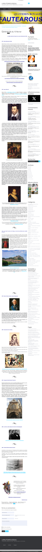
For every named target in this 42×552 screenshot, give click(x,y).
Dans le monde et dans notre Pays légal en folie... (33, 127)
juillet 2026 (29, 166)
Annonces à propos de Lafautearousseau (31, 211)
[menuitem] (4, 9)
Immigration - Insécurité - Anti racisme (34, 243)
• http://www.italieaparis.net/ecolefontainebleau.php (14, 82)
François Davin (30, 135)
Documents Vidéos (31, 218)
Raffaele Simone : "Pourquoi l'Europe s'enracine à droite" (33, 355)
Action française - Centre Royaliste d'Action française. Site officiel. (33, 84)
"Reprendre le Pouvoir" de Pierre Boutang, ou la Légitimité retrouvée (33, 332)
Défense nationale (31, 214)
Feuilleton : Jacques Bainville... (32, 229)
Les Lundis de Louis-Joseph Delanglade (34, 249)
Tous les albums (30, 198)
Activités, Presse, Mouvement (32, 206)
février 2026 (30, 172)
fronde (18, 502)
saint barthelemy (12, 502)
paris (20, 502)
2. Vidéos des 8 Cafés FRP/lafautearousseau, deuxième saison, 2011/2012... (33, 344)
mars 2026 (29, 171)
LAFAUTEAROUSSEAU (9, 3)
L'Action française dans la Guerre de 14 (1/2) (34, 246)
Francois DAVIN (30, 144)
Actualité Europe (30, 207)
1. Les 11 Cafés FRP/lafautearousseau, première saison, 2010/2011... (34, 346)
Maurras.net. (30, 86)
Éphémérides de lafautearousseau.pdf (14, 497)
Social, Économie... (30, 264)
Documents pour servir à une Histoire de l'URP (34, 217)
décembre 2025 (30, 175)
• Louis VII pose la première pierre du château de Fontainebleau (14, 78)
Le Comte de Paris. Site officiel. (32, 85)
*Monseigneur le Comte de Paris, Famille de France (33, 204)
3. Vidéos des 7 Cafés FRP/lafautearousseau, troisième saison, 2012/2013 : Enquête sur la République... (33, 340)
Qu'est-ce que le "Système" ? (32, 328)
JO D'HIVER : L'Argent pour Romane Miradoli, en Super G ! (10, 27)
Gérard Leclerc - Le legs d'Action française (33, 238)
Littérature (29, 251)
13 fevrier (21, 502)
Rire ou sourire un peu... (31, 263)
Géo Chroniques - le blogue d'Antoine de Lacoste (33, 88)
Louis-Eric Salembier (31, 140)
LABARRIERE (30, 131)
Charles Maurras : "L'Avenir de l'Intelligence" (32, 353)
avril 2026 (29, 170)
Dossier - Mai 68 (30, 219)
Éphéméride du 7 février (14, 204)
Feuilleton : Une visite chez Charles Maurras (33, 232)
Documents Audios (31, 215)
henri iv (23, 502)
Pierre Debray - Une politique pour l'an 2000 (34, 257)
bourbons (3, 503)
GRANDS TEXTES (30, 241)
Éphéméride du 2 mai (37, 154)
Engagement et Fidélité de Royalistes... (34, 223)
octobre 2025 (30, 177)
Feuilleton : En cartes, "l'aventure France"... (33, 228)
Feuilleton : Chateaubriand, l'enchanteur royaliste (34, 226)
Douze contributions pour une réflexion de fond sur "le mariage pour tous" (34, 334)
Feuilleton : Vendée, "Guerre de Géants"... (32, 234)
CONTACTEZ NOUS (31, 42)
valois (5, 502)
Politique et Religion (31, 258)
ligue (16, 502)
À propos (9, 8)
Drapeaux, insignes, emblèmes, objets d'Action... (33, 132)
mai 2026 (29, 169)
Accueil (4, 8)
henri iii (24, 502)
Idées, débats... (30, 242)
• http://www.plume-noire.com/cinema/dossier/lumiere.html (14, 440)
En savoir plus (36, 551)
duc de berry (7, 503)
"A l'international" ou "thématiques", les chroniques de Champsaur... (34, 330)
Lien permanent (5, 502)
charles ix (8, 502)
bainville (3, 502)
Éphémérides (15, 502)
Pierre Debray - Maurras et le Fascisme (34, 255)
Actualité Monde (30, 209)
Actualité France (30, 208)
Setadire (29, 126)
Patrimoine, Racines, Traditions (33, 254)
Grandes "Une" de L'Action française (33, 240)
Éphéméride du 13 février (11, 31)
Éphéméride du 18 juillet (19, 224)
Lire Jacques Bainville (31, 250)
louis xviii (10, 503)
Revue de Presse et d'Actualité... (33, 262)
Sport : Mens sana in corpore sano (33, 265)
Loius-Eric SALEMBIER (31, 112)
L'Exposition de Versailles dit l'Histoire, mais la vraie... (34, 351)
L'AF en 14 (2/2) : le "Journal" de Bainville (34, 248)
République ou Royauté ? (32, 259)
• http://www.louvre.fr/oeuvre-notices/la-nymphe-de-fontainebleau (14, 61)
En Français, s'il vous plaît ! (32, 222)
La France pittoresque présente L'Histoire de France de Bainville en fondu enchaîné (33, 349)
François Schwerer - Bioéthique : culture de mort (34, 236)
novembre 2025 (30, 176)
